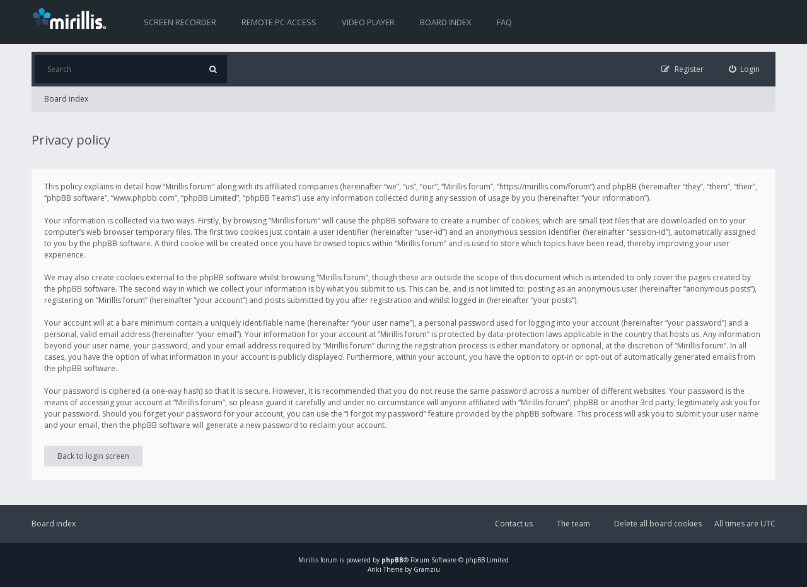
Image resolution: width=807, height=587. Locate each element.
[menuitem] (744, 69)
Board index (446, 22)
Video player (368, 22)
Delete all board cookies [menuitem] (658, 523)
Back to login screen (93, 456)
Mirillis (308, 559)
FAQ (504, 22)
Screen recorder (180, 22)
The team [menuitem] (573, 523)
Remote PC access (278, 22)
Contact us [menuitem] (514, 523)
